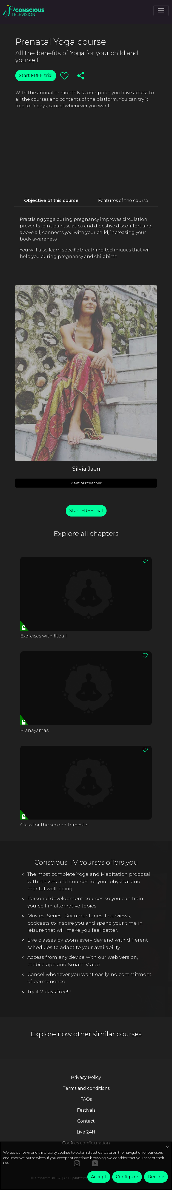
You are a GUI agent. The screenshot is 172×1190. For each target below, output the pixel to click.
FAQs (86, 1099)
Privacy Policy (86, 1077)
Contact (86, 1121)
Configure (127, 1176)
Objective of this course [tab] (51, 200)
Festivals (86, 1110)
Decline (156, 1176)
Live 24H (86, 1132)
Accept (99, 1176)
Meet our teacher (86, 483)
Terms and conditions (86, 1088)
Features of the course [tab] (123, 200)
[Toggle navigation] (161, 10)
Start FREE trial (36, 75)
